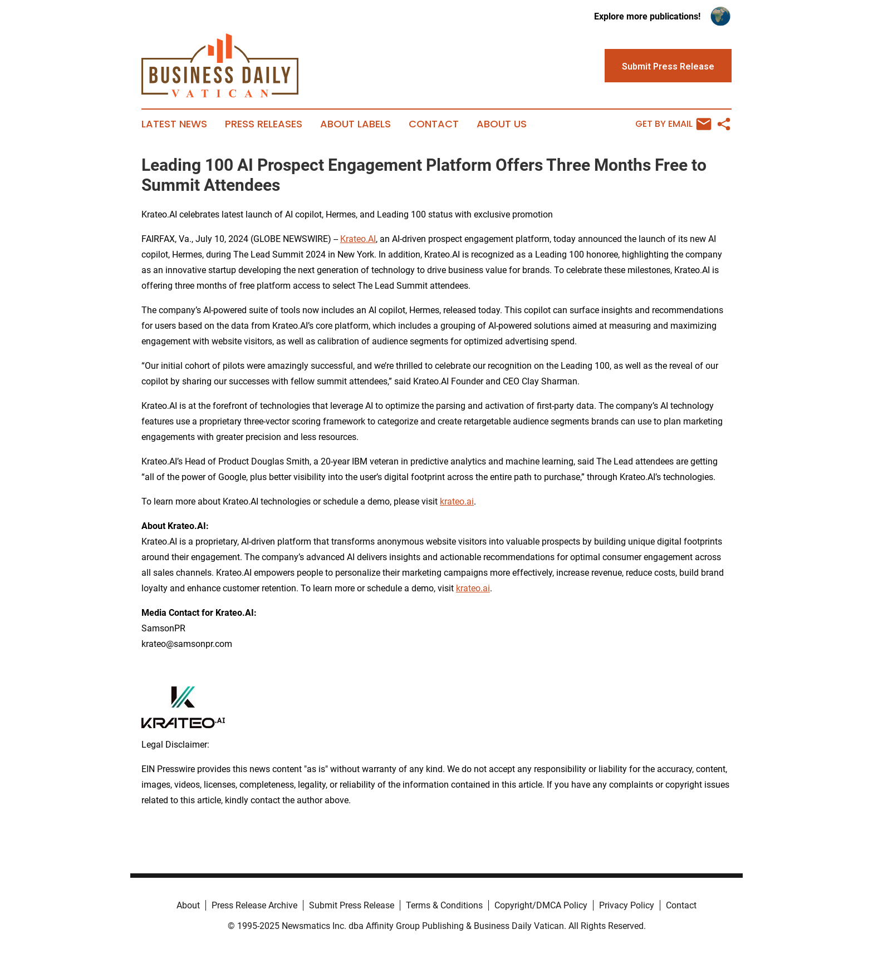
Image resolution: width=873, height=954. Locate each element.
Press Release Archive (254, 905)
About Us (502, 124)
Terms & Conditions (444, 905)
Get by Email (673, 124)
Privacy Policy (626, 905)
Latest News (174, 124)
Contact (434, 124)
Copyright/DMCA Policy (540, 905)
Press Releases (263, 124)
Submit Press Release (351, 905)
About (188, 905)
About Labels (355, 124)
